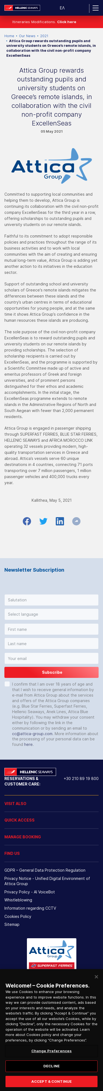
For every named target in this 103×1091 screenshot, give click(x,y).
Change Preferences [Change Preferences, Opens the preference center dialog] (51, 1060)
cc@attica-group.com (32, 733)
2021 (44, 36)
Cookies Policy (17, 916)
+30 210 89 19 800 (81, 778)
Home (9, 36)
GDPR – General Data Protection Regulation (44, 870)
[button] (51, 599)
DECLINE (51, 1075)
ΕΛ (62, 8)
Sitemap (12, 924)
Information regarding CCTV (30, 908)
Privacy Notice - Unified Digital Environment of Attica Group (47, 881)
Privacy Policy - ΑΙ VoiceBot (29, 892)
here (28, 744)
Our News (27, 36)
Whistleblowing (18, 900)
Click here (66, 22)
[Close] (96, 986)
